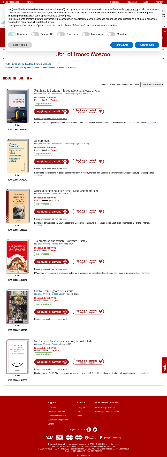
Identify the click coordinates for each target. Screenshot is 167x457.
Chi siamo (52, 407)
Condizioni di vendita (57, 416)
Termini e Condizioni (56, 411)
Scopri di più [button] (20, 45)
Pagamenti (63, 420)
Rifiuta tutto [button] (121, 45)
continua (152, 123)
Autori (79, 411)
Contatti (51, 424)
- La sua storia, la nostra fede (63, 341)
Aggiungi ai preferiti (88, 111)
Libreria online (83, 455)
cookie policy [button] (64, 15)
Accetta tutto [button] (147, 45)
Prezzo (37, 100)
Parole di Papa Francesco (105, 407)
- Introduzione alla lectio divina (66, 90)
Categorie (81, 407)
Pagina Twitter (95, 429)
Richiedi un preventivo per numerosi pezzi (50, 119)
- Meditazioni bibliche (66, 190)
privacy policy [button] (131, 9)
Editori (79, 416)
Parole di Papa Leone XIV (106, 403)
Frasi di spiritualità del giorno (106, 411)
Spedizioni (52, 420)
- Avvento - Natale (61, 241)
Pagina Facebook (88, 429)
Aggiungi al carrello (51, 111)
